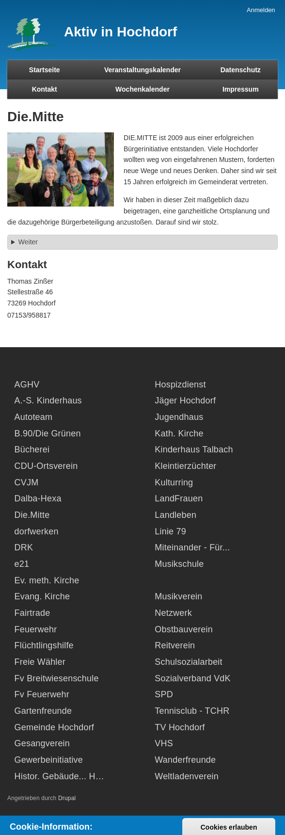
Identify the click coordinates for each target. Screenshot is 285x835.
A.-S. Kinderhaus (48, 400)
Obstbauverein (184, 629)
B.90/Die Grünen (48, 433)
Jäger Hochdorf (185, 400)
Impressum (240, 89)
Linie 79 (170, 531)
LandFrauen (179, 498)
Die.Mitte (32, 515)
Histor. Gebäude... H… (59, 776)
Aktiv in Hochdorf (120, 31)
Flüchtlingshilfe (44, 645)
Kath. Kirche (179, 433)
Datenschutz (241, 70)
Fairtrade (32, 613)
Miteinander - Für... (192, 547)
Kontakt (44, 89)
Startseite (44, 70)
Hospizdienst (180, 384)
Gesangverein (42, 743)
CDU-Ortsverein (46, 466)
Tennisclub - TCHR (192, 711)
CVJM (27, 482)
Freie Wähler (40, 662)
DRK (24, 547)
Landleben (175, 515)
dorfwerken (37, 531)
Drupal (67, 798)
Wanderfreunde (185, 760)
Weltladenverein (187, 776)
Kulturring (174, 482)
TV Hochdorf (180, 727)
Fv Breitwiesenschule (57, 678)
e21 (22, 564)
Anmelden (261, 10)
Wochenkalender (142, 89)
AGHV (27, 384)
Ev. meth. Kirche (47, 580)
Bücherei (32, 449)
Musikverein (178, 596)
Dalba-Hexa (38, 498)
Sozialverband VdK (193, 678)
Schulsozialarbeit (188, 662)
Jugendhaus (179, 417)
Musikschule (179, 564)
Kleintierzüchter (185, 466)
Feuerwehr (36, 629)
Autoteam (34, 417)
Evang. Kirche (42, 596)
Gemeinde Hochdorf (55, 727)
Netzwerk (173, 613)
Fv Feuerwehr (42, 694)
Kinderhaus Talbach (194, 449)
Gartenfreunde (43, 711)
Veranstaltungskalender (142, 70)
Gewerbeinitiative (49, 760)
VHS (164, 743)
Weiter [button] (28, 242)
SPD (164, 694)
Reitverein (175, 645)
